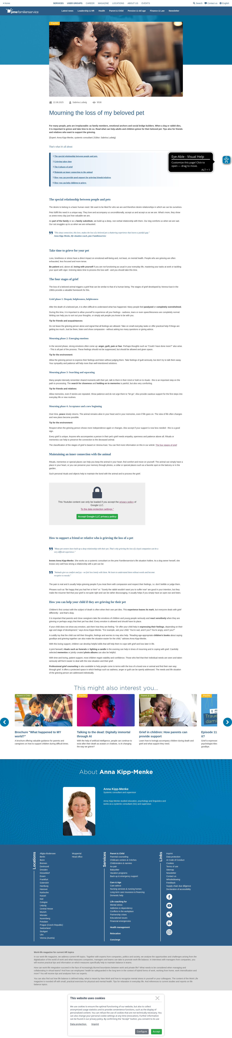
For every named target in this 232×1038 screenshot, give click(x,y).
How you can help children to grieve (70, 183)
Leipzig (43, 905)
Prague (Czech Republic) (51, 925)
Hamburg (44, 886)
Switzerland (45, 928)
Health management (120, 927)
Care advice (115, 885)
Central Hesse (46, 909)
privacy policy (126, 502)
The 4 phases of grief (63, 167)
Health (102, 11)
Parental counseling (119, 857)
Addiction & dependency (121, 908)
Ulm (42, 934)
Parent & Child (116, 11)
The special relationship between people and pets (76, 156)
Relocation (115, 933)
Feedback (170, 883)
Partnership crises (118, 914)
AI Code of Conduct (175, 860)
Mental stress (116, 905)
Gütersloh (44, 883)
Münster (43, 915)
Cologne (43, 902)
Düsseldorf (45, 873)
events (146, 3)
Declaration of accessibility (178, 889)
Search (197, 3)
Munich (43, 912)
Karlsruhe (44, 892)
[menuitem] (58, 3)
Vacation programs (118, 873)
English (225, 3)
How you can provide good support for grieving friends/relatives (82, 177)
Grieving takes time (63, 161)
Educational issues (118, 918)
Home (6, 3)
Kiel (41, 899)
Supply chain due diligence (178, 886)
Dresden (44, 870)
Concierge (115, 940)
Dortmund (44, 866)
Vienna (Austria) (47, 938)
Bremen (43, 863)
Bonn (42, 860)
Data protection (173, 857)
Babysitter (114, 870)
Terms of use (172, 866)
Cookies (170, 863)
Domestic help (116, 895)
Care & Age (115, 882)
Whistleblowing (173, 879)
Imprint (169, 853)
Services (58, 3)
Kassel (43, 896)
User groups (74, 3)
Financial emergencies (120, 921)
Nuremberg (45, 918)
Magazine (103, 3)
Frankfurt (44, 879)
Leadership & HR (86, 11)
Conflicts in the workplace (122, 911)
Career (90, 3)
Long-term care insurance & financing (127, 892)
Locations (118, 3)
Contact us (211, 3)
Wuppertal (77, 853)
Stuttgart (44, 931)
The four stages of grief (166, 445)
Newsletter (174, 11)
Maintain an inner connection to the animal (73, 172)
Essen (43, 876)
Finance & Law (157, 11)
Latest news (67, 11)
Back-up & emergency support (124, 876)
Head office (77, 857)
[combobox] (224, 3)
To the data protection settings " (97, 509)
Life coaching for (118, 901)
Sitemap (170, 870)
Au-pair (113, 866)
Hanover (44, 889)
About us (133, 3)
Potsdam (44, 922)
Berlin (42, 857)
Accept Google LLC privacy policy (97, 516)
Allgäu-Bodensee (48, 853)
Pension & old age (137, 11)
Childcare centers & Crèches (123, 860)
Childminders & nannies (121, 863)
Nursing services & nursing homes (125, 889)
